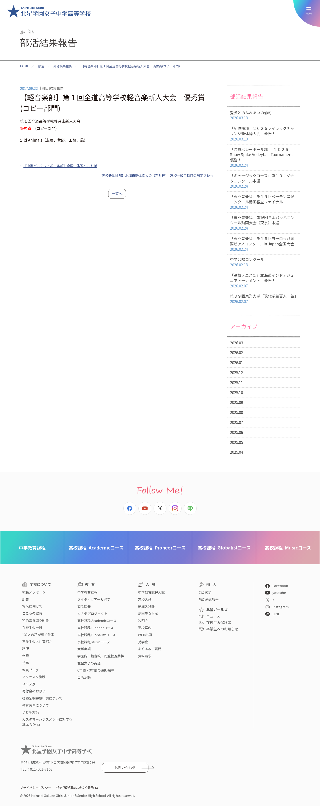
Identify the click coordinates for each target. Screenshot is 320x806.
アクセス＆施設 (33, 676)
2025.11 (236, 382)
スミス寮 (29, 684)
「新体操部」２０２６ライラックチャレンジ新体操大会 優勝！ (263, 133)
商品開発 (84, 606)
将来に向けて (32, 606)
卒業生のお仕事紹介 (37, 641)
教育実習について (35, 705)
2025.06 (236, 432)
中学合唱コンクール (263, 262)
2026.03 (236, 342)
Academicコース (96, 547)
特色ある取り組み (35, 620)
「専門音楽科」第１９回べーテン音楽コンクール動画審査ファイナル (263, 202)
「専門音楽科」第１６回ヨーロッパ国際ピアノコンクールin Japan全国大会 (263, 244)
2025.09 (236, 402)
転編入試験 (146, 606)
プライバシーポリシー (35, 787)
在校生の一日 (32, 627)
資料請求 (144, 656)
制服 (25, 648)
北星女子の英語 (89, 663)
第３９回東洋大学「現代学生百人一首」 (264, 299)
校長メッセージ (34, 592)
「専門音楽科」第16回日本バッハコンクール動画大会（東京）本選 (263, 223)
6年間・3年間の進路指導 (95, 670)
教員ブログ (30, 670)
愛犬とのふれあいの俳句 (263, 115)
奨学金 (143, 642)
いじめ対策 (30, 712)
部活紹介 (205, 592)
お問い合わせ (125, 767)
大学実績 (84, 648)
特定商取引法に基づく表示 (75, 787)
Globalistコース (224, 547)
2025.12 (236, 372)
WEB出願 (145, 634)
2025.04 (236, 452)
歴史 (25, 599)
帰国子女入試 (148, 613)
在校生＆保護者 (218, 622)
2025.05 (236, 442)
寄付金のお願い (34, 691)
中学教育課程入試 (151, 592)
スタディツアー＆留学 (93, 599)
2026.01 (236, 362)
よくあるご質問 (149, 648)
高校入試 (144, 599)
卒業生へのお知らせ (222, 629)
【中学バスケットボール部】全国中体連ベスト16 (60, 165)
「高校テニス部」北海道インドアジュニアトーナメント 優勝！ (263, 280)
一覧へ (117, 194)
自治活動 (84, 677)
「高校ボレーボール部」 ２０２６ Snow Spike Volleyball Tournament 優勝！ (263, 157)
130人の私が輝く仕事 (38, 634)
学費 (25, 655)
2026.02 (236, 352)
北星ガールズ (217, 609)
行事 (25, 662)
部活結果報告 (62, 66)
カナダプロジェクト (92, 613)
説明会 (143, 620)
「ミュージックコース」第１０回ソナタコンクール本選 (263, 181)
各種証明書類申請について (42, 698)
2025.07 (236, 422)
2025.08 (236, 412)
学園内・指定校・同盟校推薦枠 (100, 656)
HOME (24, 66)
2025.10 (236, 392)
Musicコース (288, 547)
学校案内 (144, 627)
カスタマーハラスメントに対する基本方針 (47, 722)
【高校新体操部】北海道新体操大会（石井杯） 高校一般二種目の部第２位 (154, 175)
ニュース (213, 616)
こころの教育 (32, 613)
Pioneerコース (160, 547)
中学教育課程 (32, 547)
